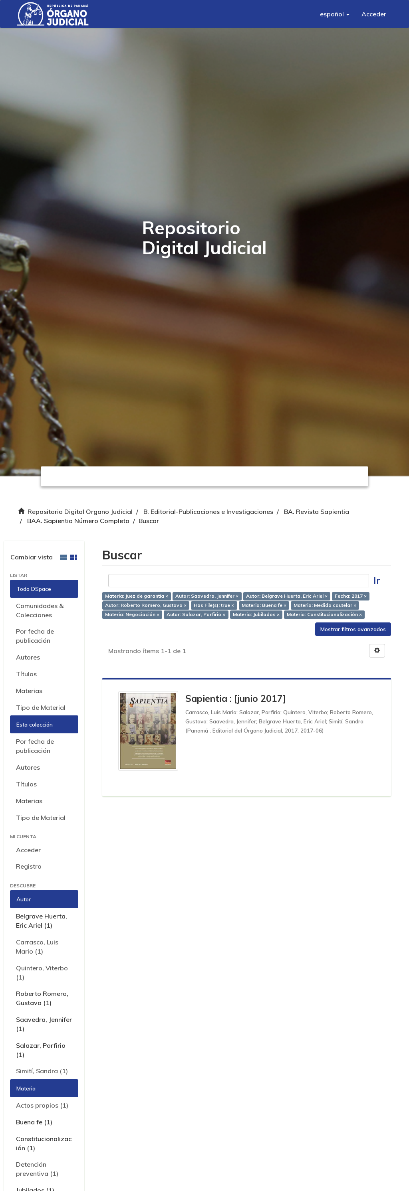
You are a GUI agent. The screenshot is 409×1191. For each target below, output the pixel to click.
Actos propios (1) (42, 1105)
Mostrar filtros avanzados (353, 629)
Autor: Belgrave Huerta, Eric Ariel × (287, 596)
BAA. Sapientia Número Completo (78, 521)
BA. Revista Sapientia (316, 512)
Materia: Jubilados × (256, 614)
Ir (376, 580)
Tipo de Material (41, 707)
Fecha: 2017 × (351, 596)
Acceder (28, 850)
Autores (28, 657)
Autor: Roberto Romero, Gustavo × (146, 605)
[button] (334, 14)
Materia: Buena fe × (264, 605)
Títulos (26, 674)
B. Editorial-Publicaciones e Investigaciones (208, 512)
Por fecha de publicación (35, 635)
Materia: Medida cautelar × (325, 605)
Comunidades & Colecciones (40, 610)
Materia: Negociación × (132, 614)
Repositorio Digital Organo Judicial (80, 512)
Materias (29, 691)
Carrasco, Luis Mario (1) (37, 946)
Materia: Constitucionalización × (324, 614)
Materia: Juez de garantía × (136, 596)
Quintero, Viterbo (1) (42, 972)
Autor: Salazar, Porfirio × (196, 614)
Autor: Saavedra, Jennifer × (206, 596)
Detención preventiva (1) (37, 1168)
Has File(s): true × (214, 605)
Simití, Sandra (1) (42, 1071)
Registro (29, 866)
